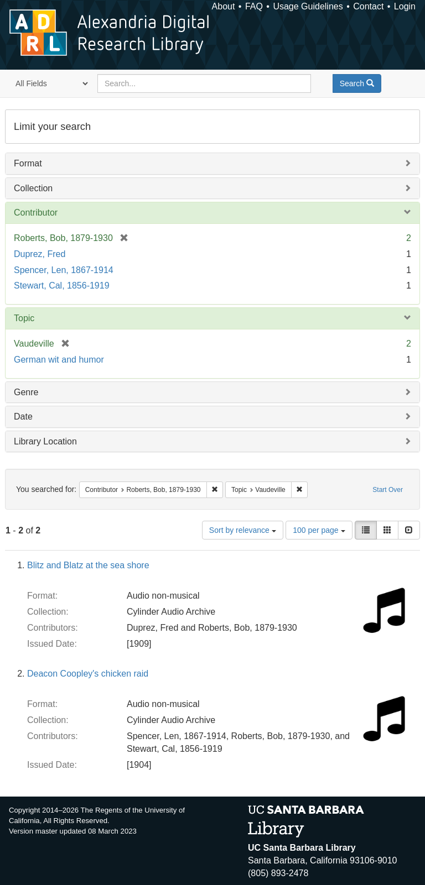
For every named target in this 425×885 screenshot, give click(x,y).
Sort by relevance (242, 530)
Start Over (387, 490)
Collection (33, 188)
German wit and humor (59, 359)
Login (405, 6)
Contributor (36, 212)
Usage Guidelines (308, 6)
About (223, 6)
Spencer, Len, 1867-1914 (63, 270)
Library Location (45, 441)
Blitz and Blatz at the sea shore (88, 565)
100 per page (319, 530)
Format (28, 163)
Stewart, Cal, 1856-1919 (62, 285)
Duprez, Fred (39, 254)
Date (23, 416)
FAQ (254, 6)
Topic (24, 318)
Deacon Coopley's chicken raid (87, 673)
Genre (26, 392)
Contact (368, 6)
